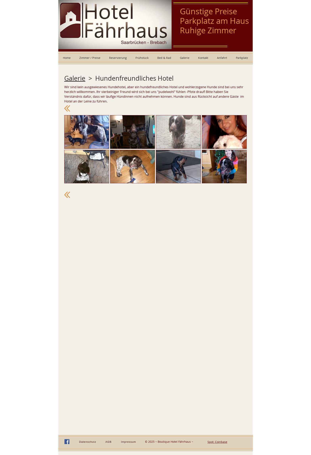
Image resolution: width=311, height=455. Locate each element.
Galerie (74, 78)
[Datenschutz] (88, 442)
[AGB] (109, 442)
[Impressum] (129, 442)
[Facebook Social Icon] (66, 441)
